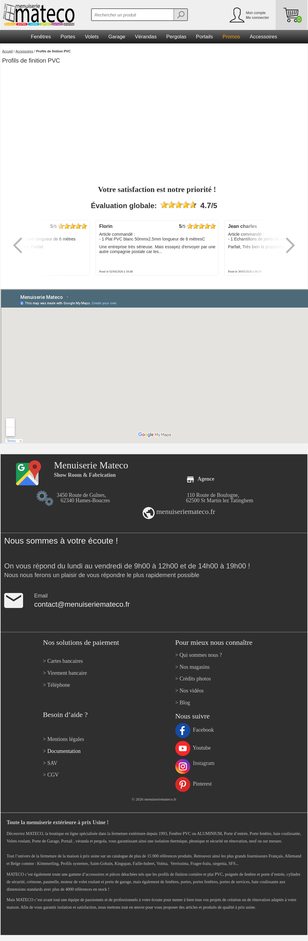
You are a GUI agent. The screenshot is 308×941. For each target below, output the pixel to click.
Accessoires (24, 51)
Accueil (7, 51)
